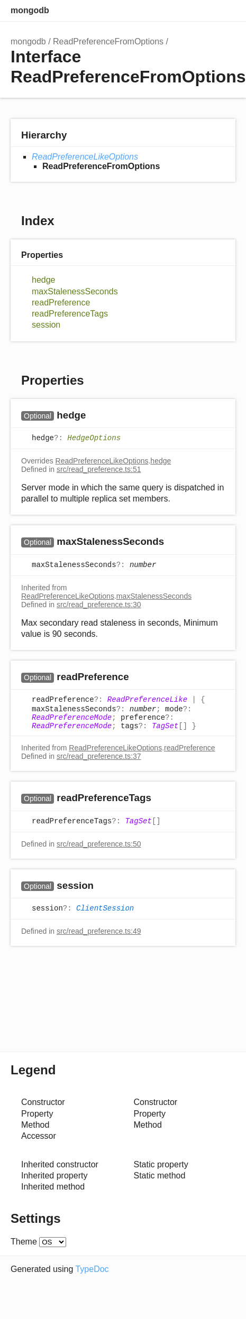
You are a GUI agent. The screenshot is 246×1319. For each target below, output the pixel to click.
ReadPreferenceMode (72, 717)
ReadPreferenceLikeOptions (85, 156)
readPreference (61, 302)
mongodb (30, 10)
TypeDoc (91, 1269)
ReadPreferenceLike (147, 700)
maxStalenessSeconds (75, 291)
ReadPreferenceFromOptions (108, 41)
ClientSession (105, 908)
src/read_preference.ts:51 (99, 469)
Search (182, 10)
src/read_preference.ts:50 (99, 844)
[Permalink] (96, 415)
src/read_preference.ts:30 (99, 604)
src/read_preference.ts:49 (99, 931)
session (46, 324)
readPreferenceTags (70, 313)
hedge (44, 279)
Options (203, 10)
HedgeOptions (94, 438)
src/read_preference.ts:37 (99, 756)
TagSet (165, 726)
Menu (224, 10)
